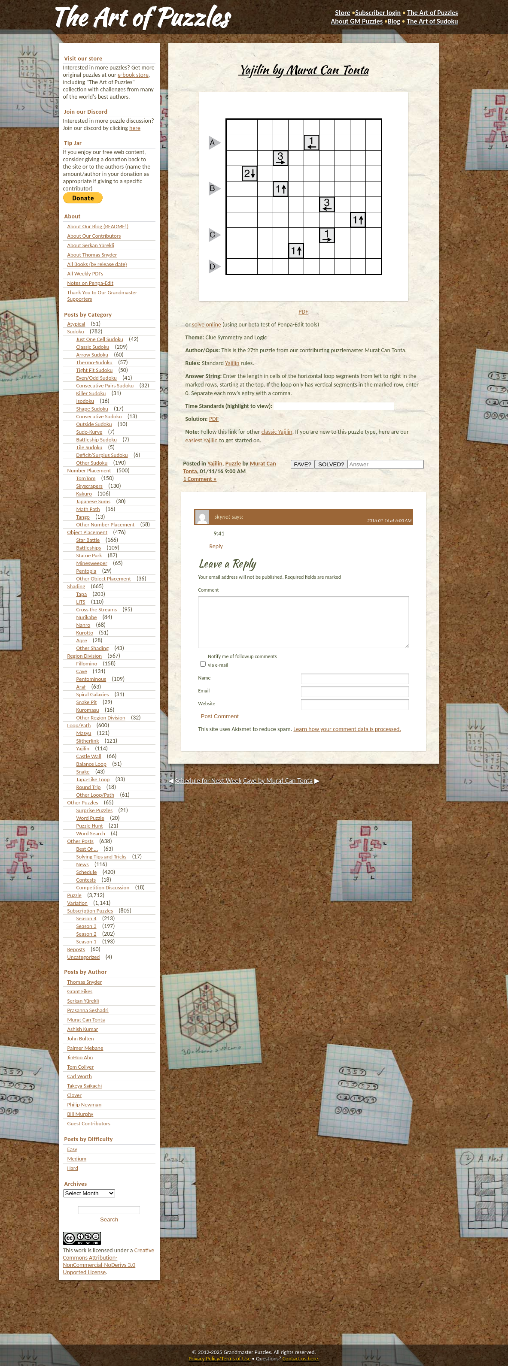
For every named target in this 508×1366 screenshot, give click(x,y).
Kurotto (85, 632)
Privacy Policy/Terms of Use (219, 1358)
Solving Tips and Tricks (101, 856)
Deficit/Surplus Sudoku (102, 455)
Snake (83, 771)
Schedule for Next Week (208, 791)
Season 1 (86, 941)
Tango (83, 517)
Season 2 (86, 934)
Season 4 (86, 918)
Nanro (83, 625)
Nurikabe (86, 617)
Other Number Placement (105, 524)
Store (342, 13)
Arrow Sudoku (92, 354)
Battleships (88, 547)
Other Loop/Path (95, 795)
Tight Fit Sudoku (94, 370)
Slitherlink (87, 740)
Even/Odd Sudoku (96, 378)
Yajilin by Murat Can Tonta (303, 69)
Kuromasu (87, 710)
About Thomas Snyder (92, 254)
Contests (86, 879)
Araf (81, 686)
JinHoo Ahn (80, 1057)
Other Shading (92, 648)
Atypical (76, 323)
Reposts (76, 949)
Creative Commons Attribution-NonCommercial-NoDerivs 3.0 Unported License (109, 1261)
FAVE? (303, 464)
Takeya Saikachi (84, 1085)
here (134, 128)
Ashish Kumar (82, 1029)
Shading (76, 586)
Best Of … (87, 849)
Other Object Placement (103, 578)
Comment (208, 590)
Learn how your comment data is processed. (347, 739)
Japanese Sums (93, 501)
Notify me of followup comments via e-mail (242, 671)
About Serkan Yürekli (90, 245)
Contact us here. (301, 1358)
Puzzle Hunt (89, 825)
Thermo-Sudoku (94, 362)
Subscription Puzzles (90, 910)
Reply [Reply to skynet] (216, 546)
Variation (77, 903)
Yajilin (83, 748)
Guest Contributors (88, 1123)
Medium (77, 1158)
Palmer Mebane (85, 1048)
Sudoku (75, 331)
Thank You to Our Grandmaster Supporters (102, 295)
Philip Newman (84, 1104)
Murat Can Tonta (86, 1019)
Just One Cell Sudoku (99, 339)
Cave (81, 671)
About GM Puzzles (357, 21)
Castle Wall (88, 756)
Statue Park (89, 555)
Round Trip (88, 787)
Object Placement (87, 532)
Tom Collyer (80, 1067)
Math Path (88, 509)
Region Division (84, 656)
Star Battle (88, 540)
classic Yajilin (277, 431)
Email (204, 701)
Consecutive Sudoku (99, 416)
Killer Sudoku (91, 393)
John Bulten (80, 1038)
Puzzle (74, 895)
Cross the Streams (96, 609)
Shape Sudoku (92, 408)
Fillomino (86, 663)
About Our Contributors (94, 236)
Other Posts (80, 841)
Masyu (83, 733)
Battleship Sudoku (96, 439)
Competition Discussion (103, 887)
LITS (80, 601)
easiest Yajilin (202, 440)
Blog (394, 21)
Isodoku (85, 401)
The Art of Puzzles (139, 17)
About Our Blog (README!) (98, 226)
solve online (206, 324)
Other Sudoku (92, 462)
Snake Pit (86, 702)
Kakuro (84, 493)
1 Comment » (200, 479)
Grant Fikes (80, 991)
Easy (72, 1149)
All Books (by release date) (97, 264)
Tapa (81, 594)
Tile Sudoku (89, 447)
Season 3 (86, 926)
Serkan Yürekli (83, 1000)
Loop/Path (79, 725)
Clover (74, 1095)
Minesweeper (91, 563)
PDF (303, 311)
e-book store (133, 75)
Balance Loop (91, 764)
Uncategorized (83, 957)
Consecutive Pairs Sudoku (105, 385)
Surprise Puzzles (94, 810)
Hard (73, 1168)
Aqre (81, 640)
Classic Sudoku (93, 347)
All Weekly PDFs (85, 273)
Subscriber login (378, 13)
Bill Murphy (80, 1114)
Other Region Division (100, 717)
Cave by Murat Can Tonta (278, 791)
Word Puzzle (90, 818)
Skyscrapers (89, 486)
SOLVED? (331, 464)
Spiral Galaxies (92, 694)
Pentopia (86, 571)
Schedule (86, 872)
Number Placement (89, 470)
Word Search (90, 833)
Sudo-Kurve (89, 432)
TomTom (86, 478)
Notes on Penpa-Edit (90, 283)
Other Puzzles (82, 802)
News (82, 864)
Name (204, 688)
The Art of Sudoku (432, 21)
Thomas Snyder (84, 982)
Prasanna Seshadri (88, 1010)
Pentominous (91, 679)
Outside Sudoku (94, 424)
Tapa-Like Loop (93, 779)
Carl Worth (79, 1076)
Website (207, 714)
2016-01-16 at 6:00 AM (389, 520)
